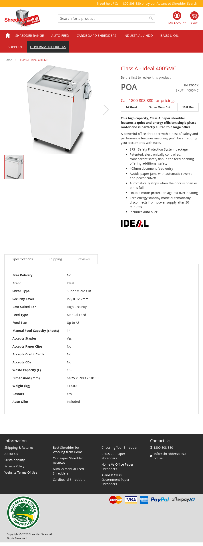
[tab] (22, 259)
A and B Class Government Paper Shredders (115, 479)
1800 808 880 (131, 3)
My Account (177, 23)
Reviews (84, 259)
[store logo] (22, 18)
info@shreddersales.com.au (170, 456)
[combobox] (106, 18)
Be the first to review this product (146, 77)
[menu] (101, 41)
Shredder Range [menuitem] (29, 35)
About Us (11, 454)
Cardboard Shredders (69, 479)
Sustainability (14, 460)
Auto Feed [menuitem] (60, 35)
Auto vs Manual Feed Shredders (68, 471)
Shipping (55, 259)
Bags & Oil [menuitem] (169, 35)
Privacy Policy (14, 466)
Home (8, 60)
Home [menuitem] (7, 35)
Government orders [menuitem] (48, 47)
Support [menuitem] (15, 47)
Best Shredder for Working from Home (68, 449)
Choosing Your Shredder (120, 447)
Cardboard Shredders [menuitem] (96, 35)
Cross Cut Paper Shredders (113, 456)
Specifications (22, 259)
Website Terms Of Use (20, 472)
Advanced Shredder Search (177, 3)
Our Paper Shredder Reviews (68, 460)
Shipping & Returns (19, 447)
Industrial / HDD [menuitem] (138, 35)
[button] (106, 109)
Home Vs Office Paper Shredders (117, 466)
